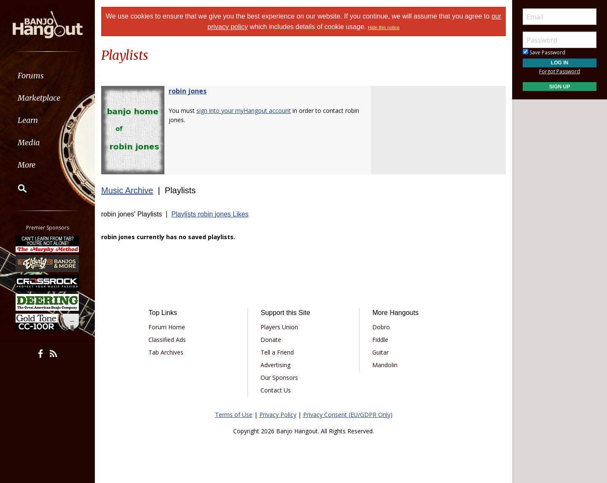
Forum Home (166, 327)
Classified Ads (167, 340)
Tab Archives (165, 352)
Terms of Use (233, 415)
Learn (28, 120)
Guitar (380, 352)
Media (29, 142)
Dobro (381, 327)
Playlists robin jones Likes (209, 214)
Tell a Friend (277, 352)
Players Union (279, 327)
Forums (31, 75)
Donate (271, 340)
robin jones (188, 91)
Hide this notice (384, 27)
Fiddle (380, 340)
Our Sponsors (279, 378)
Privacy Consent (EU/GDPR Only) (347, 415)
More (26, 165)
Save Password (544, 52)
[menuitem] (47, 75)
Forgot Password (559, 71)
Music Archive (127, 190)
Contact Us (276, 390)
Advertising (275, 365)
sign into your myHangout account (243, 111)
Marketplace (39, 98)
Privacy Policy (277, 415)
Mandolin (385, 365)
